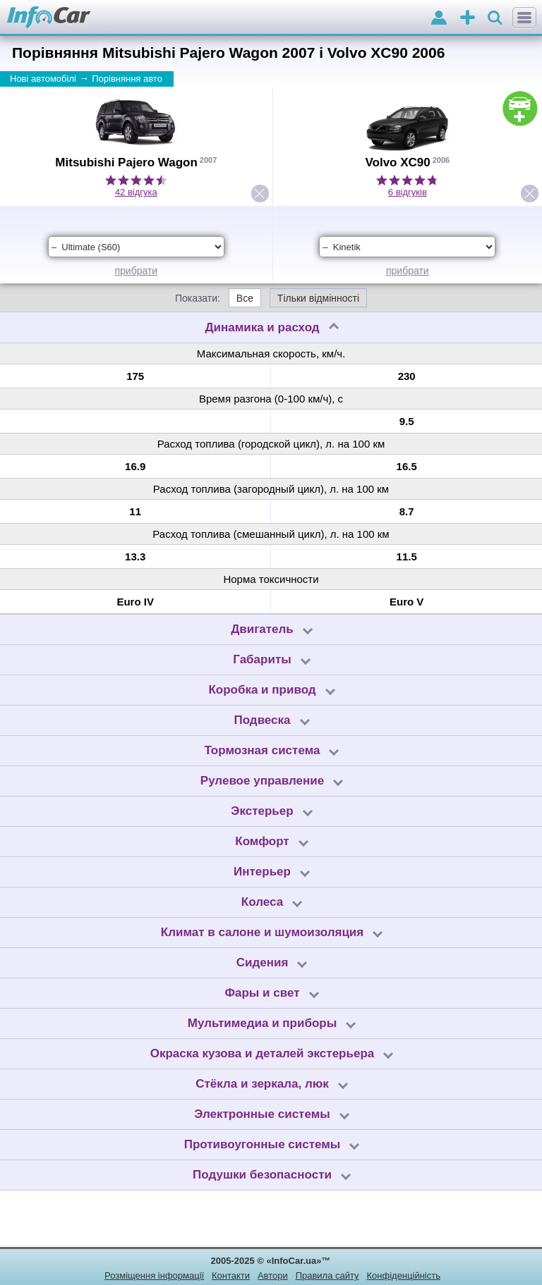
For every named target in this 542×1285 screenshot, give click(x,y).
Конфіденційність (403, 1275)
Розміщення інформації (154, 1275)
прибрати (135, 270)
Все (244, 298)
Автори (273, 1275)
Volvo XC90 (397, 162)
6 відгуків (407, 192)
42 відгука (136, 192)
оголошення (467, 18)
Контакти (231, 1275)
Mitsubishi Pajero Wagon (126, 162)
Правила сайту (327, 1275)
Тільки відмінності (318, 298)
